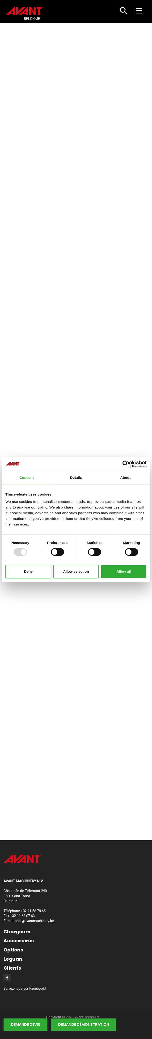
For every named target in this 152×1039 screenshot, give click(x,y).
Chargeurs (17, 931)
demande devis (25, 1024)
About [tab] (125, 477)
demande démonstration (83, 1024)
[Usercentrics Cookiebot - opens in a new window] (126, 463)
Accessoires (19, 940)
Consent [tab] (26, 477)
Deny (28, 571)
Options (13, 949)
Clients (12, 968)
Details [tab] (76, 477)
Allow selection (76, 571)
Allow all (123, 571)
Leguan (13, 959)
